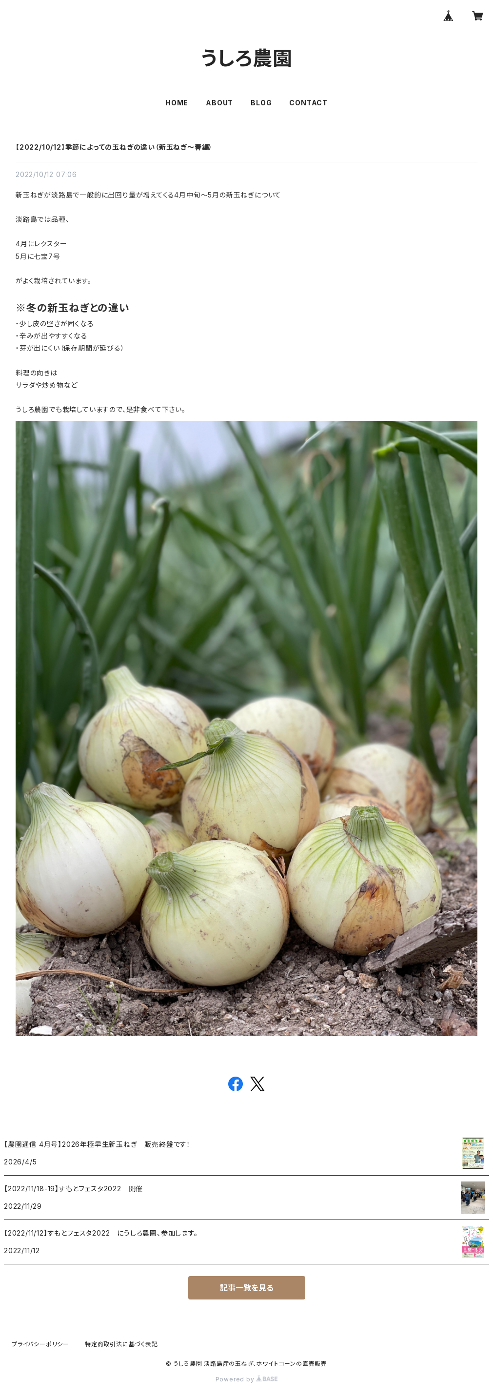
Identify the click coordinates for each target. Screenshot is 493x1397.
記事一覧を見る (247, 1288)
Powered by (247, 1379)
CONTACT (308, 102)
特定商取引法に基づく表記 (121, 1344)
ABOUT (219, 102)
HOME (176, 102)
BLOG (261, 102)
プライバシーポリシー (40, 1344)
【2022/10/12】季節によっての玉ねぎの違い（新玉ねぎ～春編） (114, 147)
